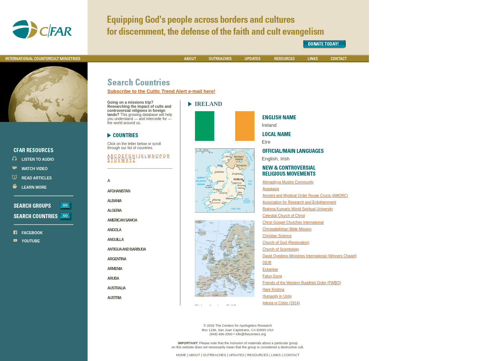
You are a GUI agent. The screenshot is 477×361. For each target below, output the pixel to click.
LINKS (276, 355)
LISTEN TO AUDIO (38, 159)
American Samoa (122, 220)
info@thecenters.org (251, 334)
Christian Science (277, 236)
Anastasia (271, 189)
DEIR (267, 263)
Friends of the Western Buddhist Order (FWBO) (302, 283)
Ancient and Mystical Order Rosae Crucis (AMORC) (305, 196)
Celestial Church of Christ (284, 216)
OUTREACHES (214, 355)
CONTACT (292, 355)
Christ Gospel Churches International (293, 222)
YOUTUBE (31, 241)
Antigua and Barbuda (126, 249)
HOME (181, 355)
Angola (114, 230)
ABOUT (194, 355)
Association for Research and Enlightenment (299, 202)
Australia (116, 288)
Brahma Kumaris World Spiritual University (298, 209)
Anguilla (115, 240)
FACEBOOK (32, 233)
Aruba (113, 278)
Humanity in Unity (277, 296)
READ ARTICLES (37, 178)
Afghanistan (118, 191)
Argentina (116, 259)
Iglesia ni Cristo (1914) (281, 303)
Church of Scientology (281, 249)
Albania (114, 201)
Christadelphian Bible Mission (287, 229)
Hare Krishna (273, 290)
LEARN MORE (34, 187)
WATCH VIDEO (35, 169)
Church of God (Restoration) (286, 243)
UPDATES (236, 355)
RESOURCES (257, 355)
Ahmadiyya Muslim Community (288, 182)
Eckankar (270, 269)
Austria (114, 298)
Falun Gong (272, 276)
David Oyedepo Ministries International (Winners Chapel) (310, 256)
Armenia (114, 269)
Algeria (114, 210)
